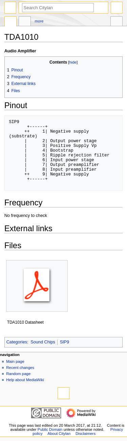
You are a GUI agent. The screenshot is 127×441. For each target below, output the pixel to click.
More (39, 21)
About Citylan (58, 433)
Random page (18, 374)
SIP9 (64, 342)
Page (10, 22)
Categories (16, 342)
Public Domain (50, 429)
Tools (116, 22)
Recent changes (20, 368)
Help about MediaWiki (25, 380)
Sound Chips (42, 342)
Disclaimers (86, 433)
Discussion (24, 22)
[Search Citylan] (58, 7)
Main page (15, 361)
